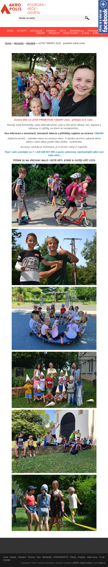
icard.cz (102, 563)
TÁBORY (99, 133)
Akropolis (19, 43)
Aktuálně (30, 43)
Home (8, 43)
